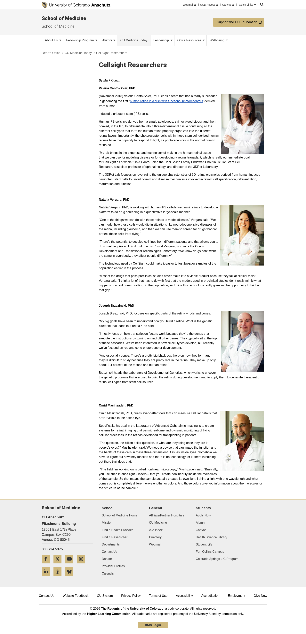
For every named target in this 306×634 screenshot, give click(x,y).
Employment (236, 595)
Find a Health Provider (117, 530)
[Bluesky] (70, 577)
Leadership (163, 40)
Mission (107, 522)
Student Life (204, 544)
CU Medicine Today (78, 53)
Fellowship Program (81, 40)
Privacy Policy (131, 595)
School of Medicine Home (119, 515)
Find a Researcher (115, 537)
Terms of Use (158, 595)
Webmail (155, 544)
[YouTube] (70, 565)
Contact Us (109, 551)
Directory (155, 537)
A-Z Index (156, 530)
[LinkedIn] (47, 577)
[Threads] (58, 577)
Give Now (260, 595)
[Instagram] (82, 565)
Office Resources (191, 40)
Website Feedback (75, 595)
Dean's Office (51, 53)
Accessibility (184, 595)
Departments (111, 544)
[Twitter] (58, 565)
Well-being (219, 40)
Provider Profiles (113, 566)
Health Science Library (211, 537)
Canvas (201, 530)
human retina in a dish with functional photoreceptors (166, 101)
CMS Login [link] (153, 625)
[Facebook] (47, 565)
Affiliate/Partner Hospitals (166, 515)
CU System (105, 595)
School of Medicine (64, 18)
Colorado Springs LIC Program (217, 559)
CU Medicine (158, 522)
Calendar (108, 573)
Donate (107, 559)
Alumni (108, 40)
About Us (53, 40)
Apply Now (203, 515)
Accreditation (210, 595)
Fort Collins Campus (210, 551)
